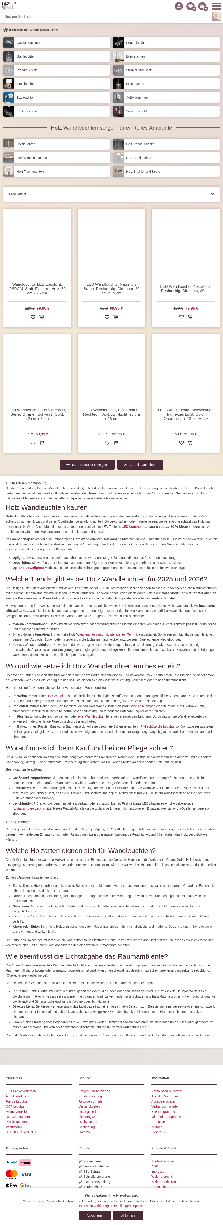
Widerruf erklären (163, 1182)
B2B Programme (163, 1112)
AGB (154, 1166)
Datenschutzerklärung (93, 1206)
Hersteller (158, 1122)
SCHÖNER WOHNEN (21, 1132)
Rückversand (88, 1122)
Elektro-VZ (158, 1132)
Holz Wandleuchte (59, 696)
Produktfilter (17, 194)
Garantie (85, 1132)
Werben (157, 1127)
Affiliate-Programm (164, 1096)
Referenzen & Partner (166, 1091)
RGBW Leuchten (18, 1117)
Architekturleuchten (19, 1096)
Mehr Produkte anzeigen (89, 465)
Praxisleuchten (16, 1122)
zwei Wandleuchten (91, 716)
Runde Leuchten (17, 1101)
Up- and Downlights (28, 568)
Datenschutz (160, 1187)
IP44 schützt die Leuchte (156, 726)
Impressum (159, 1171)
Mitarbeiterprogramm (166, 1117)
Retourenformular (91, 1101)
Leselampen (146, 706)
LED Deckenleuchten (21, 1091)
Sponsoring (87, 1127)
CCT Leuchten (16, 1106)
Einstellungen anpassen (128, 1206)
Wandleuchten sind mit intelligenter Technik (107, 634)
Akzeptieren (95, 1215)
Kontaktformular (162, 1161)
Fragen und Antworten (94, 1091)
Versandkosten (89, 1106)
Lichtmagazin (88, 1117)
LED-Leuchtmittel (135, 526)
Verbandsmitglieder (165, 1106)
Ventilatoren (14, 1127)
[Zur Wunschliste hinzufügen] (32, 318)
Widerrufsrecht (161, 1176)
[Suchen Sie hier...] (107, 16)
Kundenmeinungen (92, 1096)
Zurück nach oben (142, 465)
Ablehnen (128, 1215)
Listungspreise (89, 1112)
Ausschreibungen (163, 1101)
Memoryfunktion (17, 1112)
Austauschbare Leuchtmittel (32, 808)
